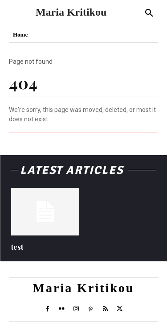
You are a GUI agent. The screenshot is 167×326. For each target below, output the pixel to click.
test (17, 247)
